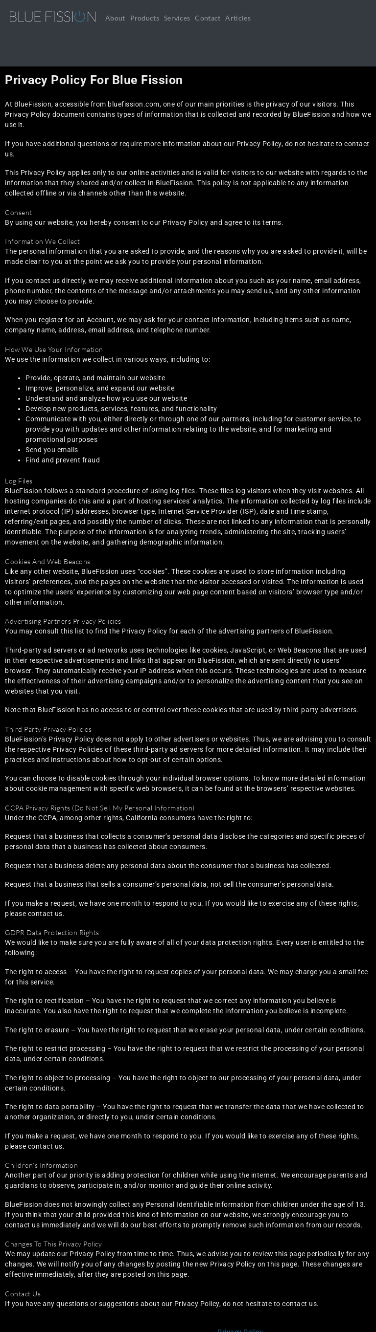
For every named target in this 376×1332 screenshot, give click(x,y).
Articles (237, 18)
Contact (207, 18)
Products (144, 18)
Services (177, 18)
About (115, 18)
